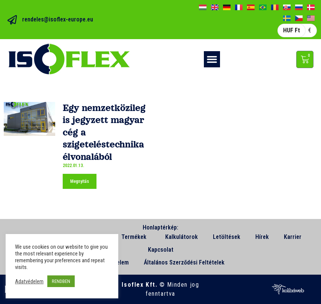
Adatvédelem (29, 281)
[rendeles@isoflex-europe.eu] (12, 19)
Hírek (262, 236)
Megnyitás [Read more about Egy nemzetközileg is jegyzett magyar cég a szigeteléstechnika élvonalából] (79, 181)
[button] (212, 59)
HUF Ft (291, 30)
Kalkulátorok (181, 236)
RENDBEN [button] (61, 281)
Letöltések (226, 236)
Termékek (135, 237)
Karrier (292, 236)
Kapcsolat (160, 249)
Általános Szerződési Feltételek (184, 262)
